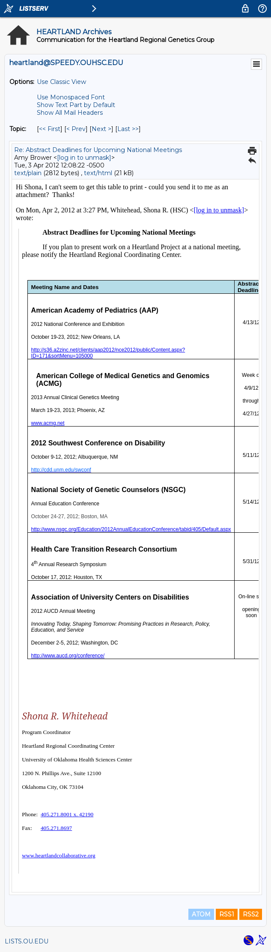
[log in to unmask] (84, 157)
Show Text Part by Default (76, 105)
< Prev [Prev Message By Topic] (76, 129)
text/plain (28, 173)
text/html (98, 173)
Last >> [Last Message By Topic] (128, 129)
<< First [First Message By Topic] (49, 129)
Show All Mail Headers (70, 112)
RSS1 (226, 914)
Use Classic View (61, 82)
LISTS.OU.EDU (26, 941)
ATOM (201, 914)
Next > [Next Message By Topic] (101, 129)
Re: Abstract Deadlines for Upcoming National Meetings (98, 150)
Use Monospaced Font (71, 97)
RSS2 (251, 914)
